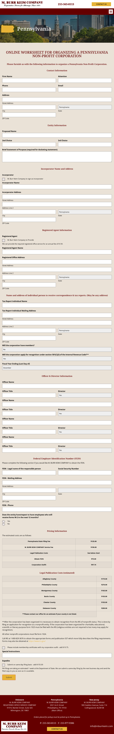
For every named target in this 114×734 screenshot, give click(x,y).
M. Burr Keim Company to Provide (20, 240)
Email (60, 86)
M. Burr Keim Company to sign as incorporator (25, 178)
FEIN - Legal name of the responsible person (21, 469)
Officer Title (7, 391)
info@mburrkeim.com (101, 726)
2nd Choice (7, 140)
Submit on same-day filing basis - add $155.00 (25, 664)
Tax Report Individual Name (14, 301)
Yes (8, 521)
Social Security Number (68, 469)
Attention (62, 76)
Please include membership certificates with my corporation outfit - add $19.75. (38, 647)
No (8, 524)
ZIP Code (5, 118)
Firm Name (7, 76)
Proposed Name (9, 131)
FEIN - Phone (7, 505)
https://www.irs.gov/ (37, 641)
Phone (5, 86)
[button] (111, 11)
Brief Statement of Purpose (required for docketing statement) (29, 149)
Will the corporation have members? (18, 345)
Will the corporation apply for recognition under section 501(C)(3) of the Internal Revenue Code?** (45, 354)
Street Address (7, 103)
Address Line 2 (7, 208)
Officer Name (8, 382)
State (60, 111)
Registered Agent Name (12, 248)
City (3, 111)
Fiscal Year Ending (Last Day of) (16, 364)
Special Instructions (11, 651)
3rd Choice (62, 140)
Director (61, 391)
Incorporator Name (10, 183)
